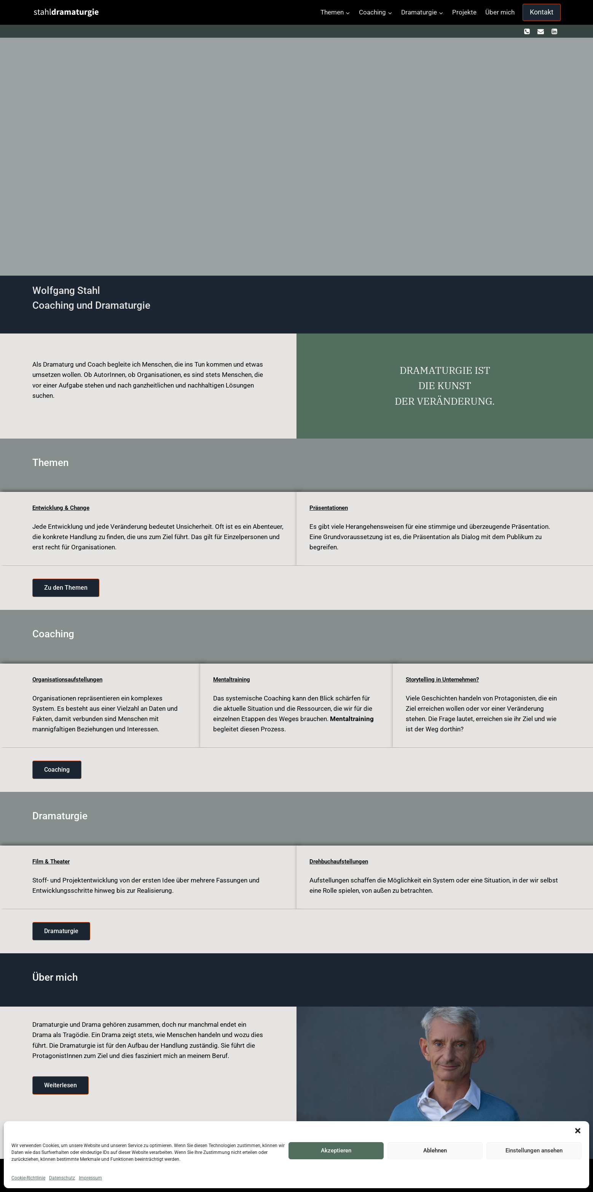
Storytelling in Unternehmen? (446, 679)
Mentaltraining (233, 679)
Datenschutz (62, 1178)
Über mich (500, 12)
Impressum (90, 1178)
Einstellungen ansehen (534, 1150)
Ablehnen (435, 1150)
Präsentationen (330, 507)
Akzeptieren (336, 1150)
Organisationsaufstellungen (70, 679)
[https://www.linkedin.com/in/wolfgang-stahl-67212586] (554, 31)
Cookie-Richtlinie (28, 1178)
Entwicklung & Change (62, 507)
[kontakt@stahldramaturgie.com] (540, 31)
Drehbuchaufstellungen (341, 861)
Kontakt (541, 12)
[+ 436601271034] (527, 31)
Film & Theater (52, 861)
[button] (578, 1131)
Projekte (464, 12)
